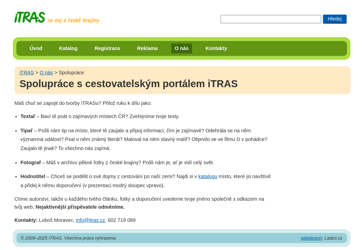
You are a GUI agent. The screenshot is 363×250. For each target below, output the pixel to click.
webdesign (311, 238)
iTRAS (26, 72)
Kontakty (216, 48)
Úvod (36, 48)
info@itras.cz (90, 220)
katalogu (207, 176)
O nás (182, 48)
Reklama (147, 48)
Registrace (107, 48)
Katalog (68, 48)
